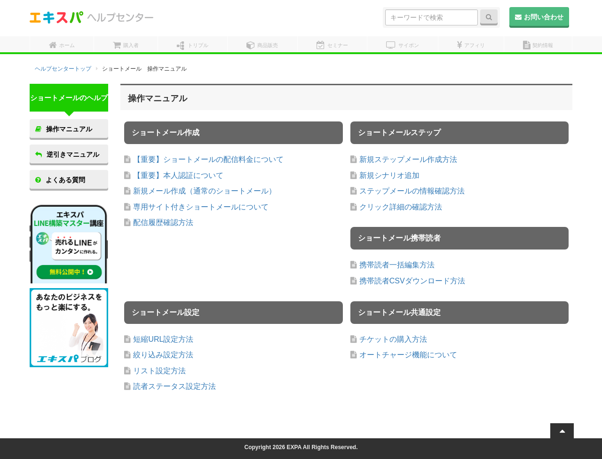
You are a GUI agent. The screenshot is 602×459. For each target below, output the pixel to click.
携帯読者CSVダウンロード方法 (412, 281)
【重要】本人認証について (178, 175)
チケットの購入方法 (393, 339)
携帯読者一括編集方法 (397, 265)
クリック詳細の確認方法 (400, 207)
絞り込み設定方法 (163, 355)
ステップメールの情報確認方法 (412, 191)
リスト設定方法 (159, 371)
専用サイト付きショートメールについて (201, 207)
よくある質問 (60, 180)
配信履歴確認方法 (163, 222)
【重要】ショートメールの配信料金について (208, 159)
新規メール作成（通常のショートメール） (204, 191)
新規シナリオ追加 (389, 175)
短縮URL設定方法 (163, 339)
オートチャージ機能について (408, 355)
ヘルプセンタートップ (63, 68)
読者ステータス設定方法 (174, 386)
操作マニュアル (63, 129)
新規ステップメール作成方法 (408, 159)
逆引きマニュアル (67, 154)
